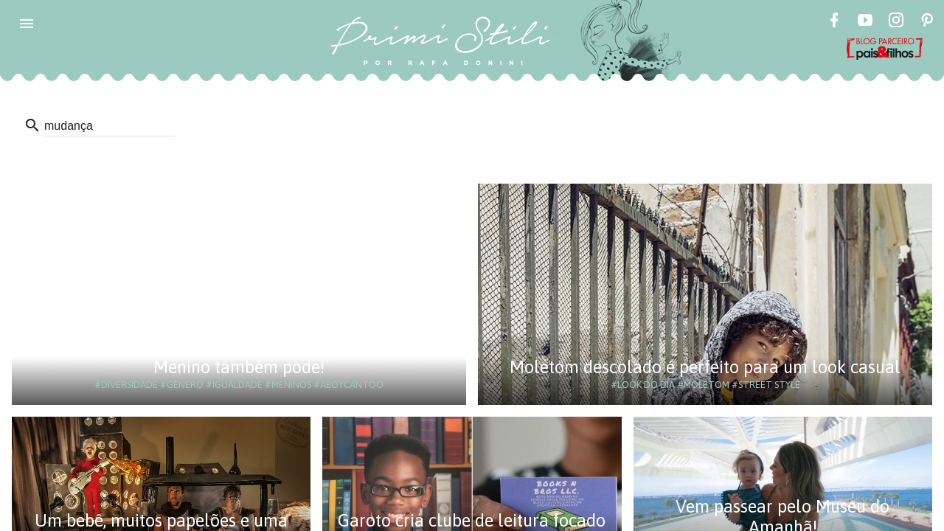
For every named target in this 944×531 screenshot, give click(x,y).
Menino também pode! (238, 367)
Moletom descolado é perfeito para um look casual (705, 367)
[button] (26, 23)
